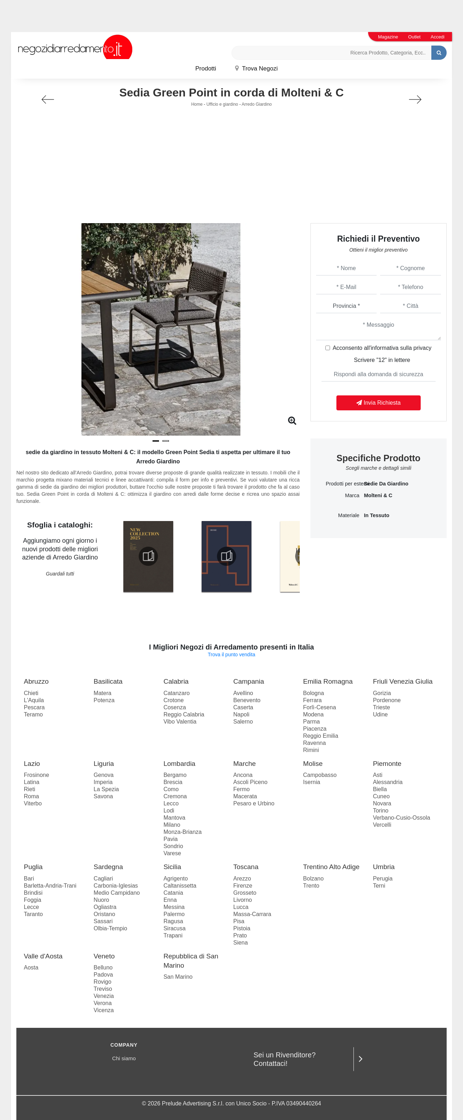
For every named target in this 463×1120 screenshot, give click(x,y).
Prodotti (205, 68)
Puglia (33, 867)
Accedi (438, 37)
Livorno (242, 900)
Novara (382, 803)
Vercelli (382, 825)
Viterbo (33, 803)
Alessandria (388, 782)
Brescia (173, 782)
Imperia (103, 782)
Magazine (388, 37)
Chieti (31, 693)
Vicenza (104, 1010)
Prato (240, 935)
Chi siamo (124, 1058)
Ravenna (314, 743)
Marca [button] (352, 495)
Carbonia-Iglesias (116, 886)
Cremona (175, 796)
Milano (172, 825)
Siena (240, 943)
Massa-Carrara (252, 914)
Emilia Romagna (327, 681)
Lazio (32, 763)
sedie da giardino (386, 484)
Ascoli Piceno (250, 782)
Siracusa (175, 928)
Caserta (243, 707)
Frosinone (36, 775)
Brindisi (33, 893)
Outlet (414, 37)
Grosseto (244, 893)
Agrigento (176, 879)
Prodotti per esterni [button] (343, 484)
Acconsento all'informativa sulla (381, 348)
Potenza (104, 700)
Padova (103, 975)
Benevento (247, 700)
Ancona (242, 775)
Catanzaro (177, 693)
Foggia (32, 900)
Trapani (173, 935)
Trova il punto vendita (231, 654)
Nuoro (101, 900)
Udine (380, 714)
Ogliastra (105, 907)
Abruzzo (36, 681)
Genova (103, 775)
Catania (173, 893)
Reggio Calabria (184, 714)
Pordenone (387, 700)
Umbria (384, 867)
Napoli (241, 714)
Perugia (383, 879)
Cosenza (175, 707)
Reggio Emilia (320, 736)
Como (171, 789)
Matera (102, 693)
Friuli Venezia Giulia (403, 681)
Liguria (104, 763)
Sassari (103, 921)
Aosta (31, 967)
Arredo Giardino (257, 104)
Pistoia (241, 928)
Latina (31, 782)
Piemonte (387, 763)
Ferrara (312, 700)
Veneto (104, 956)
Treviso (103, 989)
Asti (378, 775)
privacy (423, 348)
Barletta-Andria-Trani (50, 886)
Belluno (103, 967)
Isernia (311, 782)
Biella (380, 789)
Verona (103, 1003)
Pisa (238, 921)
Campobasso (319, 775)
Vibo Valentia (180, 722)
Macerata (245, 796)
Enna (170, 900)
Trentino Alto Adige (331, 867)
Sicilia (172, 867)
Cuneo (381, 796)
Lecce (31, 907)
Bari (29, 879)
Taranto (33, 914)
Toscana (246, 867)
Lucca (241, 907)
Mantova (174, 818)
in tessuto (376, 515)
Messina (174, 907)
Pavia (171, 839)
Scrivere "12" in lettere (382, 360)
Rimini (311, 750)
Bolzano (313, 879)
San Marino (178, 977)
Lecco (171, 803)
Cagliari (103, 879)
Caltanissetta (180, 886)
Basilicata (108, 681)
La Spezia (106, 789)
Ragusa (173, 921)
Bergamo (175, 775)
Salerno (243, 722)
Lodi (169, 811)
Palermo (174, 914)
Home (197, 104)
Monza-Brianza (183, 832)
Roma (31, 796)
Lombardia (180, 763)
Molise (313, 763)
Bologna (313, 693)
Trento (311, 886)
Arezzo (242, 879)
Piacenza (314, 729)
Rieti (29, 789)
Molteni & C (378, 495)
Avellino (243, 693)
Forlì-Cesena (319, 707)
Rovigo (102, 982)
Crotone (174, 700)
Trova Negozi (256, 68)
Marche (244, 763)
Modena (313, 714)
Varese (172, 853)
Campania (248, 681)
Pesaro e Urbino (254, 803)
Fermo (241, 789)
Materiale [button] (349, 515)
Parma (311, 722)
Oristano (104, 914)
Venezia (104, 996)
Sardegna (108, 867)
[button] (156, 441)
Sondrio (173, 846)
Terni (379, 886)
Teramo (33, 714)
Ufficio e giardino (222, 104)
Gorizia (382, 693)
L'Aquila (34, 700)
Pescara (34, 707)
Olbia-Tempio (110, 928)
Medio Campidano (117, 893)
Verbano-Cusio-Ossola (401, 818)
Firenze (242, 886)
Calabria (176, 681)
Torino (381, 811)
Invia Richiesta (378, 403)
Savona (103, 796)
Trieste (381, 707)
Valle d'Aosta (43, 956)
